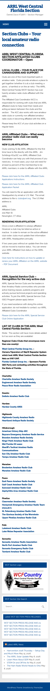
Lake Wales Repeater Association (18, 531)
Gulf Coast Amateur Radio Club (17, 484)
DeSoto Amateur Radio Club (15, 396)
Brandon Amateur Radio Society (17, 438)
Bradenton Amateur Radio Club (17, 467)
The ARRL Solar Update (18, 656)
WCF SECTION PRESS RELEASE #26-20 (22, 632)
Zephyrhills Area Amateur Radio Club (20, 491)
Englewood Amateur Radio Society (19, 382)
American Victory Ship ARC (15, 431)
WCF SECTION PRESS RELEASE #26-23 (22, 623)
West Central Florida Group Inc (17, 349)
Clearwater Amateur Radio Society (19, 501)
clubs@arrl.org (24, 198)
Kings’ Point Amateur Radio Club (17, 441)
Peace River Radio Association (16, 386)
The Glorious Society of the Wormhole (20, 514)
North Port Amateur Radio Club (17, 545)
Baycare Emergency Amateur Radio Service (23, 434)
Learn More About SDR (17, 659)
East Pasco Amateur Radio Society (18, 481)
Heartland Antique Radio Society (18, 420)
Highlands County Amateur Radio (18, 417)
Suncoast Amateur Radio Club (16, 488)
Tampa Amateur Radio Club (15, 457)
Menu (6, 24)
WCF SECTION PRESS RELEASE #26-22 (22, 626)
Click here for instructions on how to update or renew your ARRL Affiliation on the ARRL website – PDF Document (24, 261)
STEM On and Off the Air (18, 663)
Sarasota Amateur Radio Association (19, 542)
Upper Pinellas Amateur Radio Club (19, 518)
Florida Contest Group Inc (14, 362)
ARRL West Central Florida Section (25, 8)
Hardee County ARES (12, 407)
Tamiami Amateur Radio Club (16, 552)
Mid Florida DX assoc (12, 444)
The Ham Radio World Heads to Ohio (24, 666)
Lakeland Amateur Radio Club (16, 528)
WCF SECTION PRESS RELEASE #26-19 (22, 635)
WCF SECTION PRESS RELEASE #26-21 (22, 629)
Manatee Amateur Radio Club (16, 471)
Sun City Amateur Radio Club (16, 454)
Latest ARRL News (15, 645)
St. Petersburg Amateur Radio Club (19, 511)
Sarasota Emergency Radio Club (17, 548)
